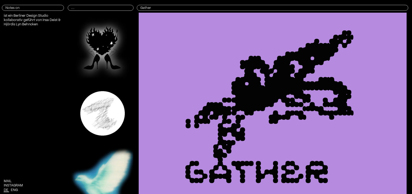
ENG (15, 190)
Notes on (12, 8)
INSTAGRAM (13, 185)
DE (6, 190)
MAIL (8, 181)
